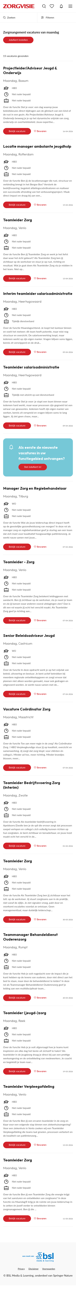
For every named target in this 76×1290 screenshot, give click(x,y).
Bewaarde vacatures (52, 6)
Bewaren (41, 131)
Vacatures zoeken (44, 6)
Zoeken (9, 17)
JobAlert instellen (18, 39)
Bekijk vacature (17, 131)
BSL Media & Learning (19, 1275)
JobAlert (61, 6)
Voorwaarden (48, 1268)
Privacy (21, 1268)
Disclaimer (33, 1268)
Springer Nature (63, 1275)
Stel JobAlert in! (32, 466)
